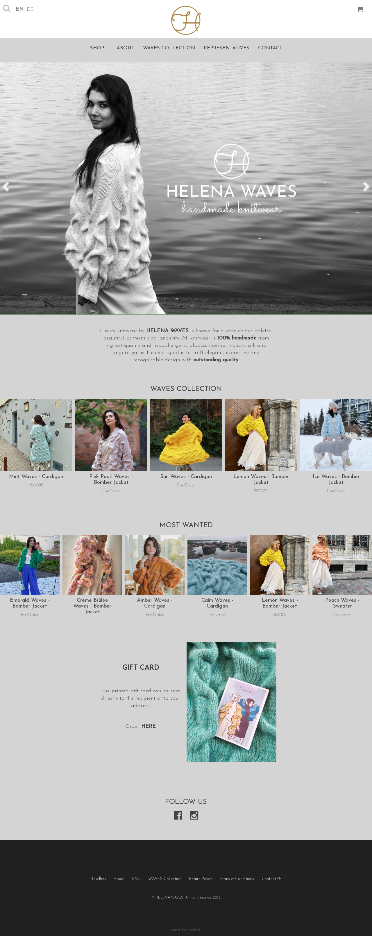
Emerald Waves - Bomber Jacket (30, 603)
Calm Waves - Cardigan (217, 603)
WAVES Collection (169, 48)
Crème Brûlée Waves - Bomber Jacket (92, 606)
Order (133, 726)
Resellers (98, 879)
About (125, 48)
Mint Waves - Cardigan (36, 476)
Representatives (226, 48)
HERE (148, 726)
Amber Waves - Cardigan (155, 603)
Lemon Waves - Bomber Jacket (261, 479)
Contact (270, 48)
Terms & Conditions (236, 879)
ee (30, 9)
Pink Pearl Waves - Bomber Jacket (111, 479)
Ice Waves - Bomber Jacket (336, 479)
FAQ (136, 879)
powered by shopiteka (184, 929)
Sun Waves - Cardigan (186, 476)
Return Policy (200, 879)
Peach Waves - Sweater (342, 603)
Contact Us (272, 879)
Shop (99, 48)
